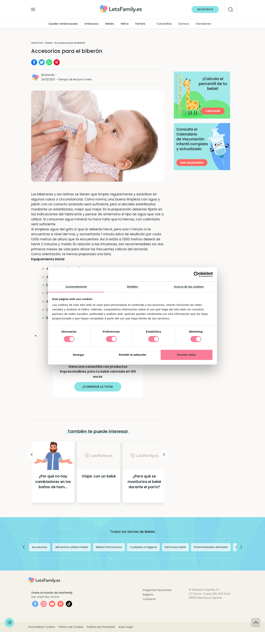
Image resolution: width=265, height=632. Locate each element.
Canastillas (164, 24)
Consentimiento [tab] (76, 286)
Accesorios (39, 547)
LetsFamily (37, 42)
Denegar (78, 354)
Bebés (109, 24)
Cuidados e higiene (143, 547)
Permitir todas (186, 354)
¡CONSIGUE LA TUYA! (98, 387)
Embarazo (92, 24)
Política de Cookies (71, 627)
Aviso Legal (125, 627)
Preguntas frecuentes (157, 590)
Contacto (149, 599)
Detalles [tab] (132, 286)
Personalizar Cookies (41, 627)
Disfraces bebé (175, 547)
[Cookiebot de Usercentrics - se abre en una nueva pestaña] (196, 274)
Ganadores (203, 24)
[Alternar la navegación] (33, 8)
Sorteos (183, 24)
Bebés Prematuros (109, 547)
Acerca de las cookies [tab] (189, 286)
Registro (148, 594)
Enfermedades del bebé (211, 547)
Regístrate (205, 9)
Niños (125, 24)
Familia (140, 24)
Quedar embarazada (63, 24)
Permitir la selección (132, 354)
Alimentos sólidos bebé (71, 547)
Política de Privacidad (101, 627)
